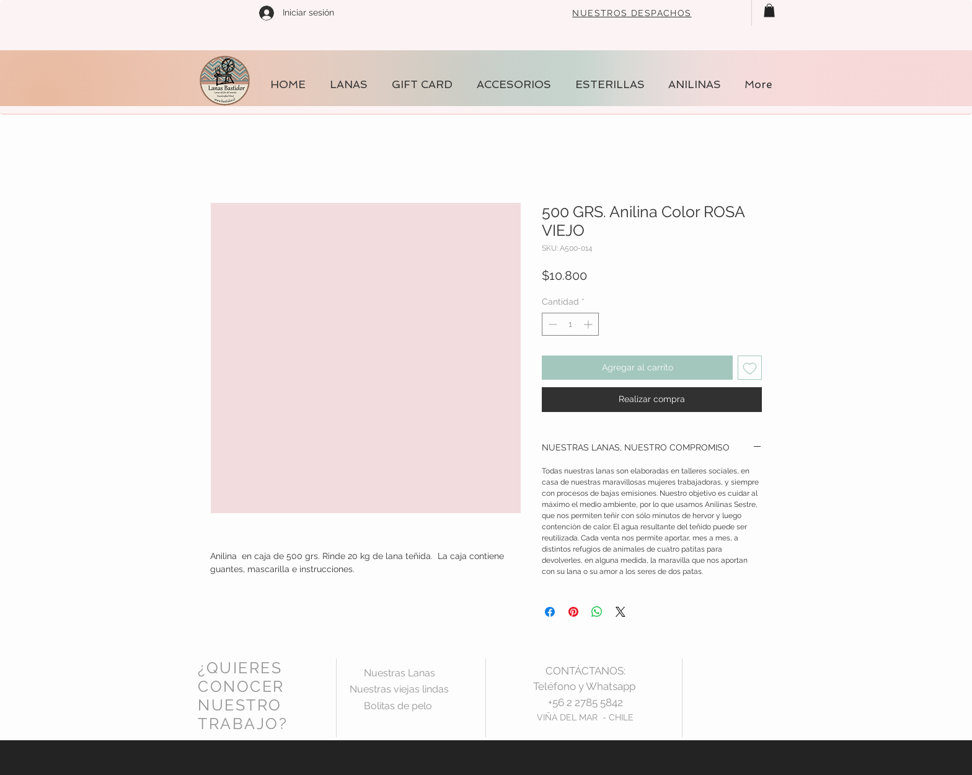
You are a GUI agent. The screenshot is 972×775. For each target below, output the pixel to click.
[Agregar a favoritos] (750, 368)
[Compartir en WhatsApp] (597, 611)
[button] (769, 10)
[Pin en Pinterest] (573, 611)
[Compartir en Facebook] (549, 611)
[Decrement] (551, 324)
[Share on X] (620, 611)
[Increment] (589, 324)
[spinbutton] (570, 324)
